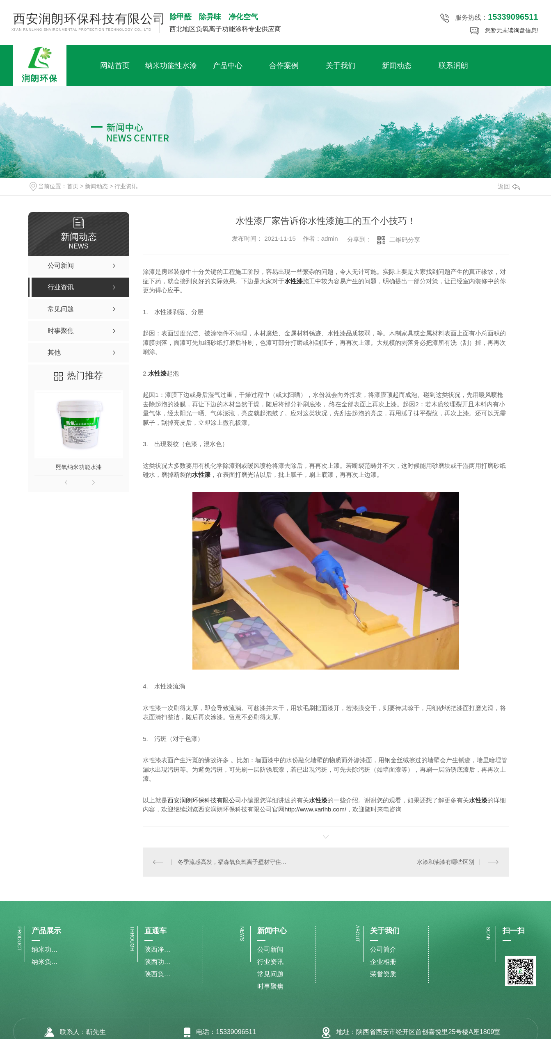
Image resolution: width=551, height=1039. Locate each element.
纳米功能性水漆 (171, 66)
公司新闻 (270, 949)
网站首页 (115, 66)
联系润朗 (453, 66)
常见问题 (270, 974)
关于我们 (340, 66)
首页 (72, 186)
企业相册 (383, 961)
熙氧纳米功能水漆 (79, 467)
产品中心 (227, 66)
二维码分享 (404, 239)
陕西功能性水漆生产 (157, 961)
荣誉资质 (383, 974)
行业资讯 (125, 186)
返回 (509, 186)
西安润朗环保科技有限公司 (204, 800)
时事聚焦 (270, 986)
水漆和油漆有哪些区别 (445, 861)
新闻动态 (397, 66)
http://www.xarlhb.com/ (315, 809)
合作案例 (284, 66)
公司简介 (383, 949)
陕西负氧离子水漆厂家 (157, 974)
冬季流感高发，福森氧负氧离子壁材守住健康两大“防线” (234, 861)
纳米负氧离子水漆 (45, 961)
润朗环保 (40, 64)
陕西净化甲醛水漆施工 (157, 949)
